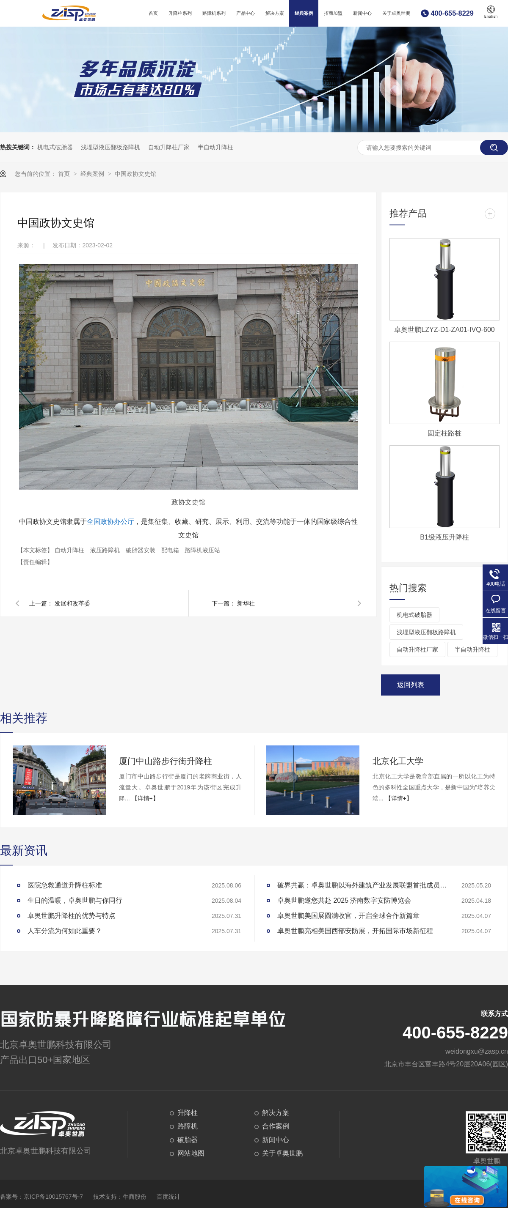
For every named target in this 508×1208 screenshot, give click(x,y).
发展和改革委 (72, 603)
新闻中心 (362, 13)
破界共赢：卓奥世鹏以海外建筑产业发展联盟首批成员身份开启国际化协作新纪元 (362, 885)
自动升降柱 (70, 550)
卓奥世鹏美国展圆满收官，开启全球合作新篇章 (348, 915)
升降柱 (187, 1112)
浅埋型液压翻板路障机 (110, 147)
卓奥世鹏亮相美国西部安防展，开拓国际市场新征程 (355, 930)
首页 (153, 13)
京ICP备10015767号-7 (53, 1196)
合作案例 (275, 1126)
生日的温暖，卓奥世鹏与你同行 (75, 900)
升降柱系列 (180, 13)
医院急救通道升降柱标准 (65, 885)
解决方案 (274, 13)
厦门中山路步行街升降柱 (165, 761)
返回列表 (410, 684)
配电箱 (171, 550)
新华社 (246, 603)
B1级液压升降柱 (444, 537)
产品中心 (245, 13)
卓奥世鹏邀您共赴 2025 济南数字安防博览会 (344, 900)
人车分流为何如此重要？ (65, 930)
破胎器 (187, 1139)
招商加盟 (333, 13)
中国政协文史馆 (135, 173)
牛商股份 (134, 1196)
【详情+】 (145, 798)
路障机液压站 (202, 550)
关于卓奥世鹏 (396, 13)
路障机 (187, 1126)
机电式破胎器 (55, 147)
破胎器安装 (141, 550)
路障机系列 (214, 13)
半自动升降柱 (215, 147)
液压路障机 (105, 550)
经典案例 (304, 13)
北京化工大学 (398, 761)
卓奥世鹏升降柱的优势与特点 (72, 915)
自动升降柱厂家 (169, 147)
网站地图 (190, 1153)
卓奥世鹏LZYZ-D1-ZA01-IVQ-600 (444, 329)
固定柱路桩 (444, 433)
